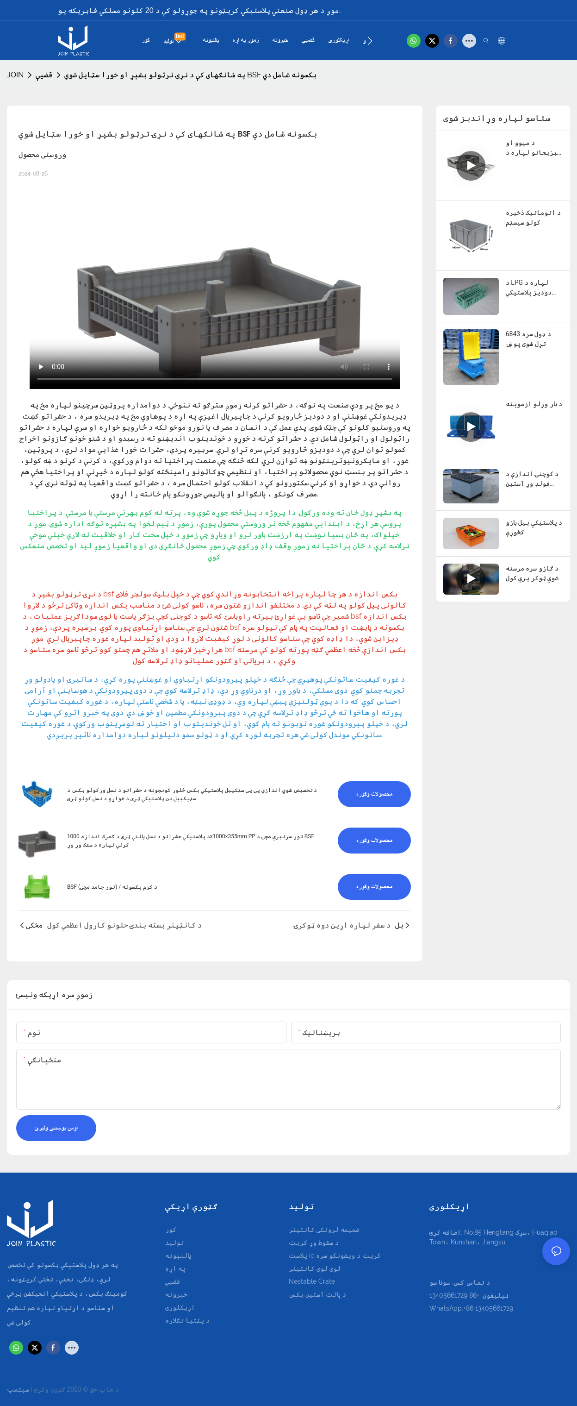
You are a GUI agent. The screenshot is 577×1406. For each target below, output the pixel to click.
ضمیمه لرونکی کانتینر (324, 1229)
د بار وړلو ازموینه (534, 404)
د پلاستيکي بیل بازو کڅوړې (534, 527)
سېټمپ (18, 1389)
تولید (174, 1242)
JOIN (15, 74)
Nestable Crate (312, 1281)
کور (170, 1229)
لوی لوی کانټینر (315, 1268)
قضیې (44, 74)
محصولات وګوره (374, 794)
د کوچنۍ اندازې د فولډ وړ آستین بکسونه (532, 479)
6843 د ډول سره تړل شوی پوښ (528, 338)
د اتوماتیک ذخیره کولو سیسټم (533, 217)
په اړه (175, 1268)
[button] (369, 41)
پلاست (299, 1255)
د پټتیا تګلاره (187, 1320)
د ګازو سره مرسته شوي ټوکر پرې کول (532, 573)
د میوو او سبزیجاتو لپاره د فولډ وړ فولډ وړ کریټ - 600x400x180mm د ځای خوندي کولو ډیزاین (534, 148)
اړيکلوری (180, 1307)
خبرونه (176, 1294)
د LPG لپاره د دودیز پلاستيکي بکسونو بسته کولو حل (533, 288)
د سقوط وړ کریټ (314, 1242)
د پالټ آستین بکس (317, 1294)
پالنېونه (178, 1255)
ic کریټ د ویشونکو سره (345, 1255)
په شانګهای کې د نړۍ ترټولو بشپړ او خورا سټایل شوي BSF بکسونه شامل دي (190, 74)
